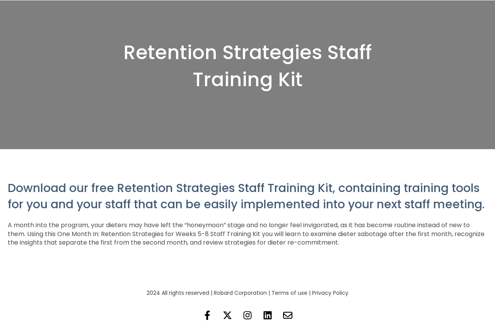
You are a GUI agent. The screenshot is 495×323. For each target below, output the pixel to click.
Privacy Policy (330, 293)
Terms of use (289, 293)
